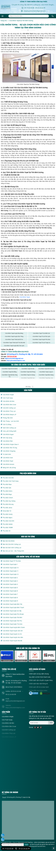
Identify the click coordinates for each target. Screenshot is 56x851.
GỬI (26, 845)
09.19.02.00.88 (29, 8)
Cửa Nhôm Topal (25, 297)
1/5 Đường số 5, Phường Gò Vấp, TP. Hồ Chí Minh (25, 354)
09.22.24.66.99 (40, 8)
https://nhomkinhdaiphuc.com (16, 360)
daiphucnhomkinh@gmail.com (14, 358)
